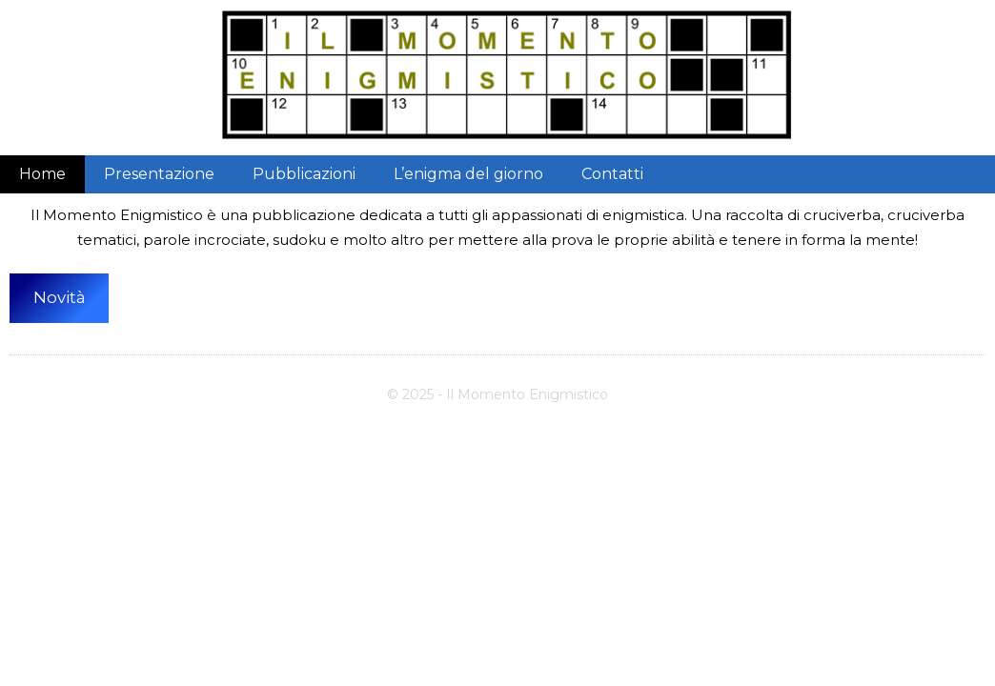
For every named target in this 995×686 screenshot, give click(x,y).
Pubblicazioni (304, 174)
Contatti (612, 174)
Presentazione (159, 174)
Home (42, 174)
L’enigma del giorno (468, 174)
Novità (59, 297)
